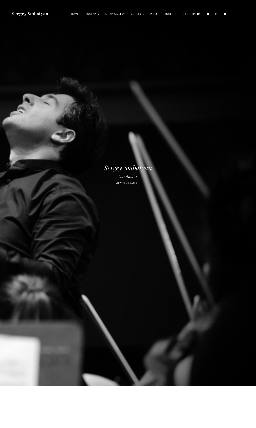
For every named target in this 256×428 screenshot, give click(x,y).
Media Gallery (115, 14)
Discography (192, 14)
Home (75, 14)
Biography (92, 14)
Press (154, 14)
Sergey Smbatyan (30, 13)
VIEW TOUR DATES (126, 183)
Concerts (137, 14)
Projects (170, 14)
